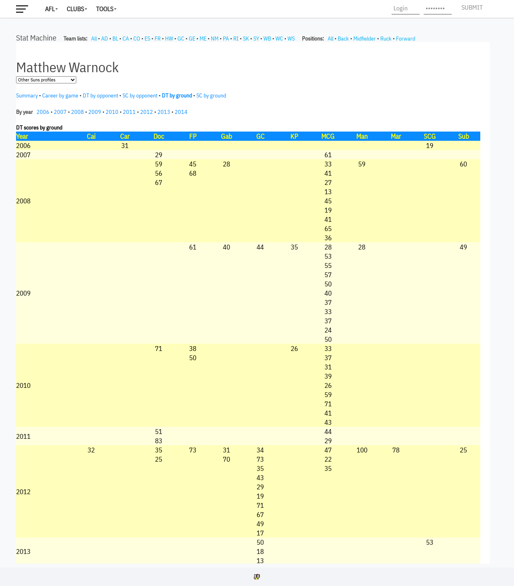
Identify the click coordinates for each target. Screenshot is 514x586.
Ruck (386, 38)
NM (214, 38)
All (94, 38)
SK (246, 38)
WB (267, 38)
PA (226, 38)
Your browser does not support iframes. (253, 303)
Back (343, 38)
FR (158, 38)
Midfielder (364, 38)
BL (115, 38)
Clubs (75, 9)
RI (236, 38)
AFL (50, 9)
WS (291, 38)
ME (203, 38)
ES (147, 38)
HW (169, 38)
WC (279, 38)
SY (256, 38)
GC (180, 38)
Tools (104, 9)
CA (125, 38)
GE (192, 38)
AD (104, 38)
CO (136, 38)
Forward (405, 38)
